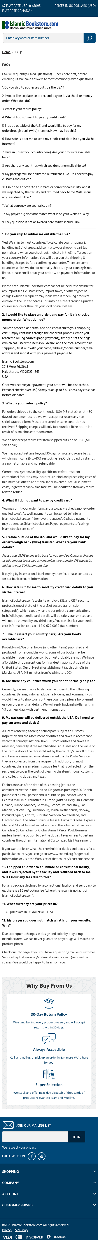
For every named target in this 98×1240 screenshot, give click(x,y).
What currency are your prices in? (28, 205)
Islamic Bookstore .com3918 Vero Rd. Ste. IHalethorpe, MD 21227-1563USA (21, 369)
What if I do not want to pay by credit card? (35, 117)
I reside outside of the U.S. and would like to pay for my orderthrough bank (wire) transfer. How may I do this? (41, 128)
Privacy (7, 1230)
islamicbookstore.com (30, 25)
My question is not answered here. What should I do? (43, 222)
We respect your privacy (19, 1147)
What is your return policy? (23, 109)
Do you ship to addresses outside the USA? (34, 87)
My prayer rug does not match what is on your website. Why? (48, 214)
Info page (23, 952)
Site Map (21, 1230)
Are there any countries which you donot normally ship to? (45, 165)
